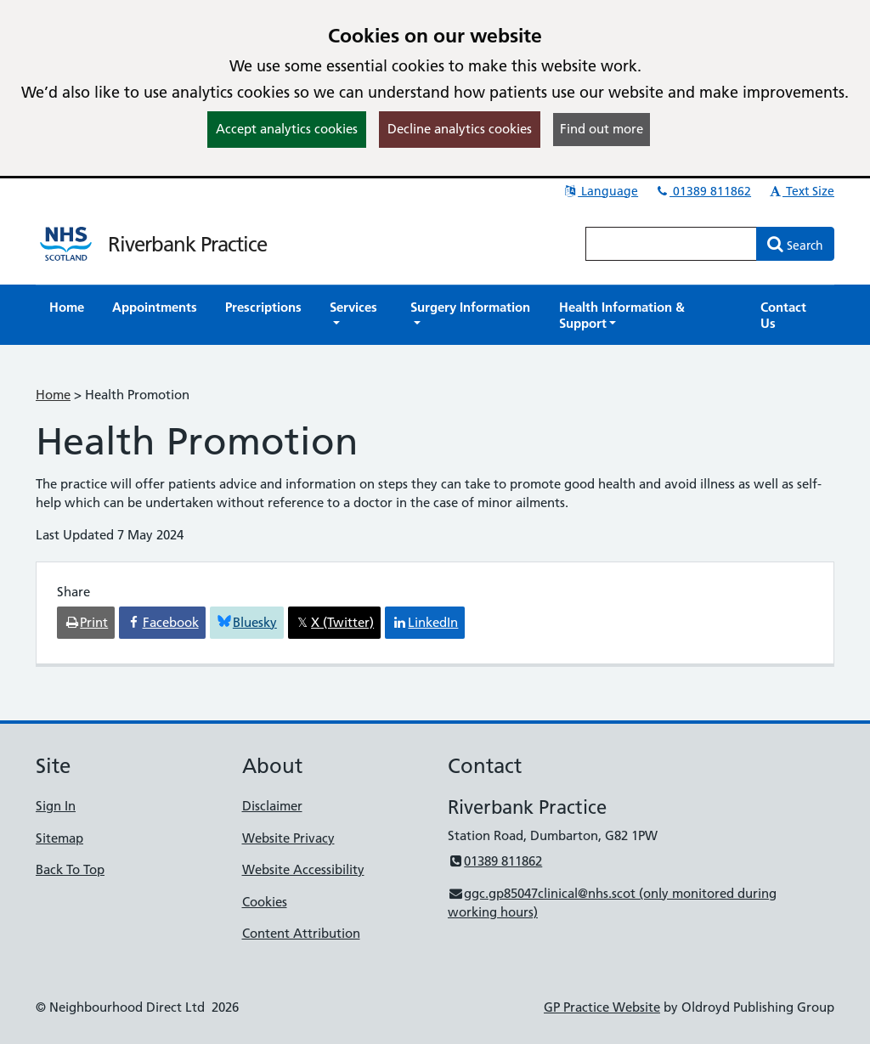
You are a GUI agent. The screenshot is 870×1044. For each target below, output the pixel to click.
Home (53, 395)
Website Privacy (288, 838)
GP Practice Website (602, 1007)
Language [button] (600, 191)
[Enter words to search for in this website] (671, 244)
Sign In (56, 806)
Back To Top (70, 869)
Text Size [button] (800, 191)
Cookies (264, 902)
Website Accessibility (303, 869)
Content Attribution (301, 933)
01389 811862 (702, 191)
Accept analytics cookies (287, 129)
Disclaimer (272, 806)
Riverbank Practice (187, 244)
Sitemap (59, 838)
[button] (356, 315)
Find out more (601, 129)
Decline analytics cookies (459, 129)
